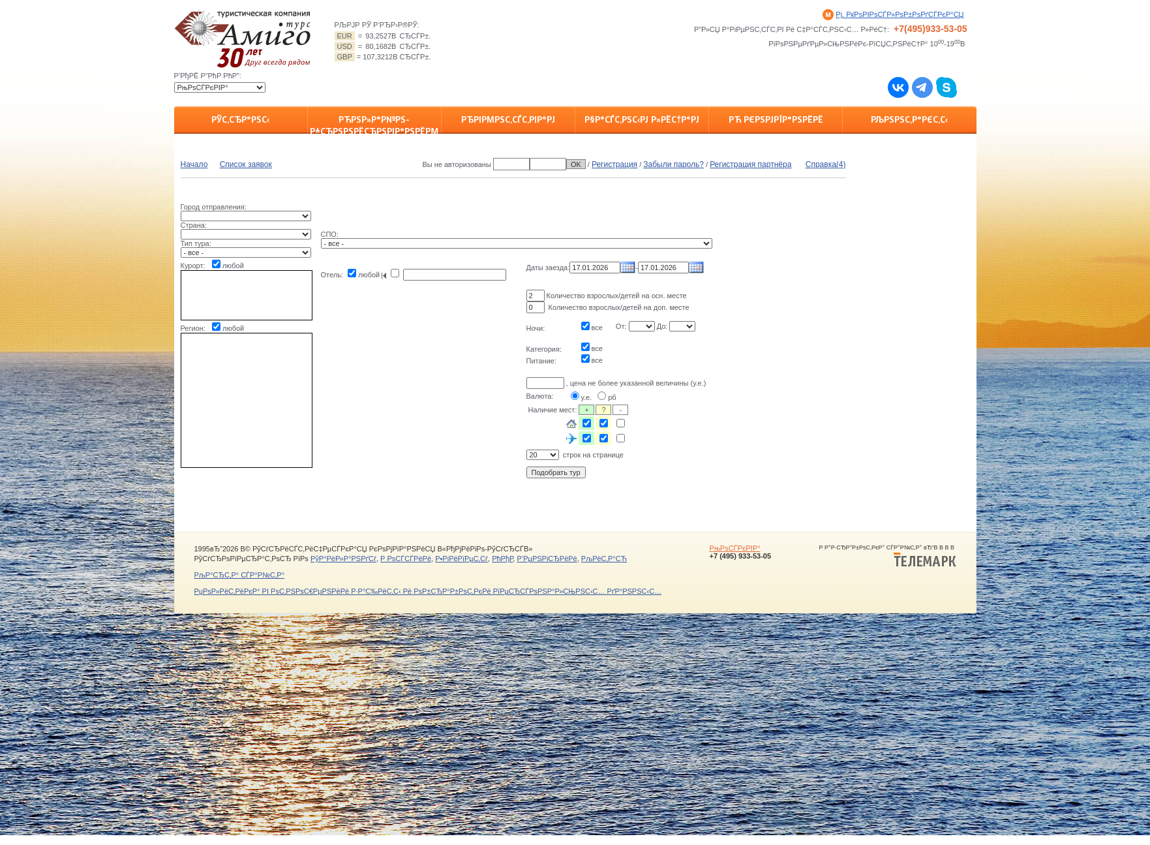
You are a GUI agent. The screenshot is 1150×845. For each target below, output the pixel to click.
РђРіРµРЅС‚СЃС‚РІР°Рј (508, 119)
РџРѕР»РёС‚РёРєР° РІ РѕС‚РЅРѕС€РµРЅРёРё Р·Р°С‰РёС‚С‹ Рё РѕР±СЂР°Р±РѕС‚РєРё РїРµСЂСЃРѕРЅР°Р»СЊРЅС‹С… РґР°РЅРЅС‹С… (428, 591)
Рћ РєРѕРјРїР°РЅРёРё (776, 119)
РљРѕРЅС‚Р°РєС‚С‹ (909, 119)
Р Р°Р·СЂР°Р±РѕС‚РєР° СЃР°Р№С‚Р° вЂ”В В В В (887, 556)
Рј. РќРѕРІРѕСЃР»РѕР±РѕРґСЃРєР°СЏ (899, 14)
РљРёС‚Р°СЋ (604, 558)
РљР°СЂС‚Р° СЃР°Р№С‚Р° (239, 575)
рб (612, 397)
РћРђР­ (502, 558)
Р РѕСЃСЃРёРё (405, 558)
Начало (194, 164)
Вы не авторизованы (456, 164)
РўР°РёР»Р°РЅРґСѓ (343, 558)
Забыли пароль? (673, 164)
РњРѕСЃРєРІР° (735, 548)
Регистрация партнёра (750, 164)
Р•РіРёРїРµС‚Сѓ (461, 558)
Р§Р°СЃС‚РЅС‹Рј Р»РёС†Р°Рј (642, 119)
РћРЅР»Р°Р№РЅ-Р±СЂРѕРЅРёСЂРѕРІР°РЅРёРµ (374, 124)
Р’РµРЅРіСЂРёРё (547, 558)
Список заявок (246, 164)
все (597, 327)
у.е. (586, 397)
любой (233, 265)
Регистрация (614, 164)
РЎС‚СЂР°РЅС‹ (240, 119)
